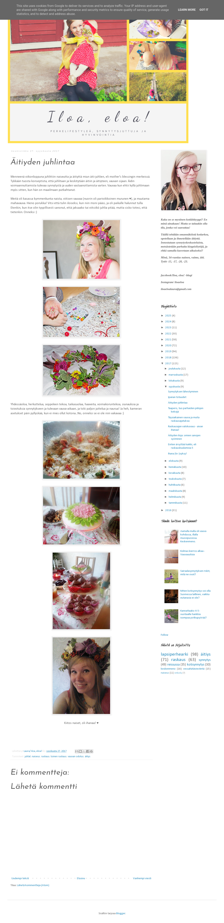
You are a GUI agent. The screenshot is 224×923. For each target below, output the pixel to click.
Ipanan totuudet (177, 397)
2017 (168, 363)
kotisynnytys (195, 665)
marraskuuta (176, 374)
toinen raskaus (59, 756)
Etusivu (81, 878)
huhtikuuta (175, 485)
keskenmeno (168, 668)
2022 (168, 333)
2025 (168, 315)
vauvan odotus (76, 756)
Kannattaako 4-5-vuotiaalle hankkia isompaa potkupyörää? (193, 614)
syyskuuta (175, 386)
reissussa (173, 665)
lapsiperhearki (174, 654)
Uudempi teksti (20, 878)
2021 (168, 339)
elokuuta (174, 461)
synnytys (205, 660)
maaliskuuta (176, 491)
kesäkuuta (175, 473)
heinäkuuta (175, 467)
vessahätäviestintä (193, 668)
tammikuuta (176, 503)
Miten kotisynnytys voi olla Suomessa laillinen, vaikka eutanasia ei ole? (195, 594)
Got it (203, 9)
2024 (168, 321)
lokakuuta (174, 380)
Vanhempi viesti (142, 878)
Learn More (187, 9)
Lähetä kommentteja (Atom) (33, 885)
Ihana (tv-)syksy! (177, 453)
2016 (168, 510)
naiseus (36, 756)
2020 (168, 345)
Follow (164, 635)
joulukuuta (175, 368)
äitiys (87, 756)
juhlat (28, 756)
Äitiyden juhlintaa (177, 402)
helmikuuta (175, 497)
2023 (168, 327)
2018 (168, 357)
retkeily (178, 673)
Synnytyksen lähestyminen (183, 391)
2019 (168, 351)
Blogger (120, 913)
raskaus (45, 756)
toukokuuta (175, 479)
